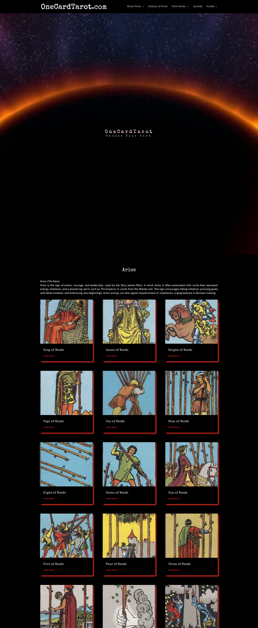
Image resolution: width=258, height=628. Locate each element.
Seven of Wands (117, 492)
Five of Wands (53, 564)
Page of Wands (53, 421)
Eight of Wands (54, 492)
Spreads (197, 6)
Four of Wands (116, 564)
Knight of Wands (180, 350)
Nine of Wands (178, 421)
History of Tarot (158, 6)
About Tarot (134, 6)
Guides (210, 6)
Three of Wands (179, 564)
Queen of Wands (117, 350)
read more (49, 356)
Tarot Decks (179, 6)
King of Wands (53, 350)
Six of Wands (177, 492)
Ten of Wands (115, 421)
